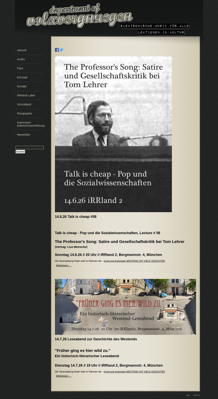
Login (188, 395)
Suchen (20, 151)
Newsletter (23, 134)
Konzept (22, 77)
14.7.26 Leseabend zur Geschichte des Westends (96, 339)
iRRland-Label (26, 95)
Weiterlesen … (63, 265)
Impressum (196, 395)
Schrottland (24, 104)
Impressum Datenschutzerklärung (30, 124)
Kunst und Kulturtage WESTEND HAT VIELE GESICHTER (134, 261)
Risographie (24, 113)
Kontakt (22, 86)
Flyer (20, 68)
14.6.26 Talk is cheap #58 (76, 217)
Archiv (21, 59)
